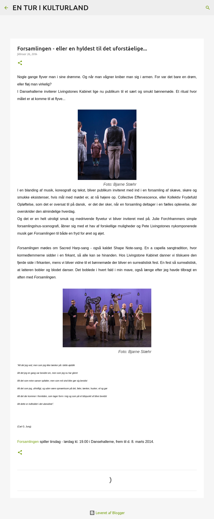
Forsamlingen (28, 442)
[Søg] (94, 7)
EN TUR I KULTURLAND (50, 8)
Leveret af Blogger (107, 513)
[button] (20, 63)
